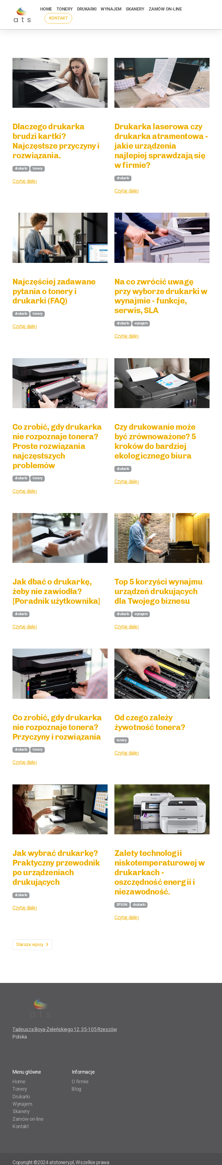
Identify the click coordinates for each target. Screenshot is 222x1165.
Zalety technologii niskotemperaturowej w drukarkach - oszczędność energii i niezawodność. (159, 872)
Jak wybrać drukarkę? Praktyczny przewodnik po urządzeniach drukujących (56, 867)
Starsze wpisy (32, 944)
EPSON (122, 905)
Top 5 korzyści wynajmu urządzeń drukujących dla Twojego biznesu (158, 591)
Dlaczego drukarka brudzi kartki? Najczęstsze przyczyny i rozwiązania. (56, 141)
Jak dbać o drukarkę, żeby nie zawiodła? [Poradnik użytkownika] (56, 591)
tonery (37, 168)
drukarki (21, 168)
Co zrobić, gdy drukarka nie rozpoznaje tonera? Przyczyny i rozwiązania (57, 727)
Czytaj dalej (24, 181)
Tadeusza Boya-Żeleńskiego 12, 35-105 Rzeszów (64, 1029)
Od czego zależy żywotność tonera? (149, 722)
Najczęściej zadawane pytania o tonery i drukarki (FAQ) (53, 291)
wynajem (141, 323)
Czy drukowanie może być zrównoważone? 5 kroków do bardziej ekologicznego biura (155, 441)
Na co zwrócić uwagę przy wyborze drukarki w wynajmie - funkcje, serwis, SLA (161, 296)
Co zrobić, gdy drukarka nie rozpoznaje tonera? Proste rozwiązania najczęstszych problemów (57, 446)
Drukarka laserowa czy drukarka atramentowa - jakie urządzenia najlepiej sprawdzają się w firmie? (161, 146)
